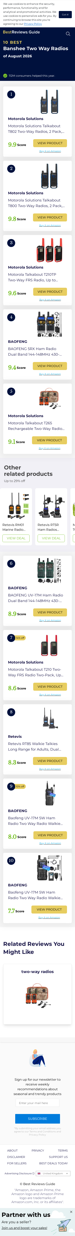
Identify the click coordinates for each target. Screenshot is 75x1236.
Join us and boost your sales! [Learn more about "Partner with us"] (24, 1228)
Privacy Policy (33, 23)
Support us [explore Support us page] (58, 1157)
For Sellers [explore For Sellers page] (17, 1163)
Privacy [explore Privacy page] (38, 1150)
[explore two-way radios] (37, 994)
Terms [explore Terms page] (63, 1150)
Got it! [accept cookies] (65, 14)
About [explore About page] (12, 1150)
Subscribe (37, 1119)
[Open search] (68, 34)
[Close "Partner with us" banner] (71, 1211)
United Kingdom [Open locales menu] (53, 1173)
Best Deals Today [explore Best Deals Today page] (53, 1163)
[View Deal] (16, 516)
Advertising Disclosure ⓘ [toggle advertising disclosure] (20, 1173)
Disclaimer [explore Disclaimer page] (16, 1157)
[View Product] (37, 121)
